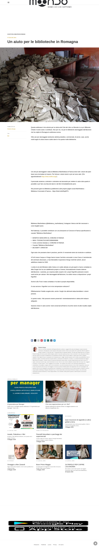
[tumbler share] (51, 340)
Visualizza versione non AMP (57, 542)
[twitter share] (35, 340)
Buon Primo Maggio (43, 459)
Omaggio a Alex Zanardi (15, 459)
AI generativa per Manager (15, 398)
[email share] (38, 340)
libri (8, 136)
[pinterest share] (42, 340)
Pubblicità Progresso (42, 424)
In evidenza (68, 410)
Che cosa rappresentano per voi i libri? (48, 398)
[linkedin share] (45, 340)
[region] (49, 17)
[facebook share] (32, 340)
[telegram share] (54, 340)
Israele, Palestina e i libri (16, 428)
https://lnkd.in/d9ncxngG (49, 176)
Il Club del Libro (11, 37)
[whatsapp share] (48, 340)
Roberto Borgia (42, 347)
